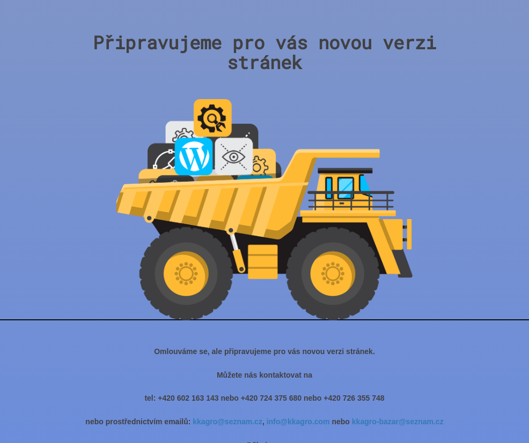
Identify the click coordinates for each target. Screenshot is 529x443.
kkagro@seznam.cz (227, 421)
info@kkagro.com (298, 421)
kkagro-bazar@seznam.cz (398, 421)
